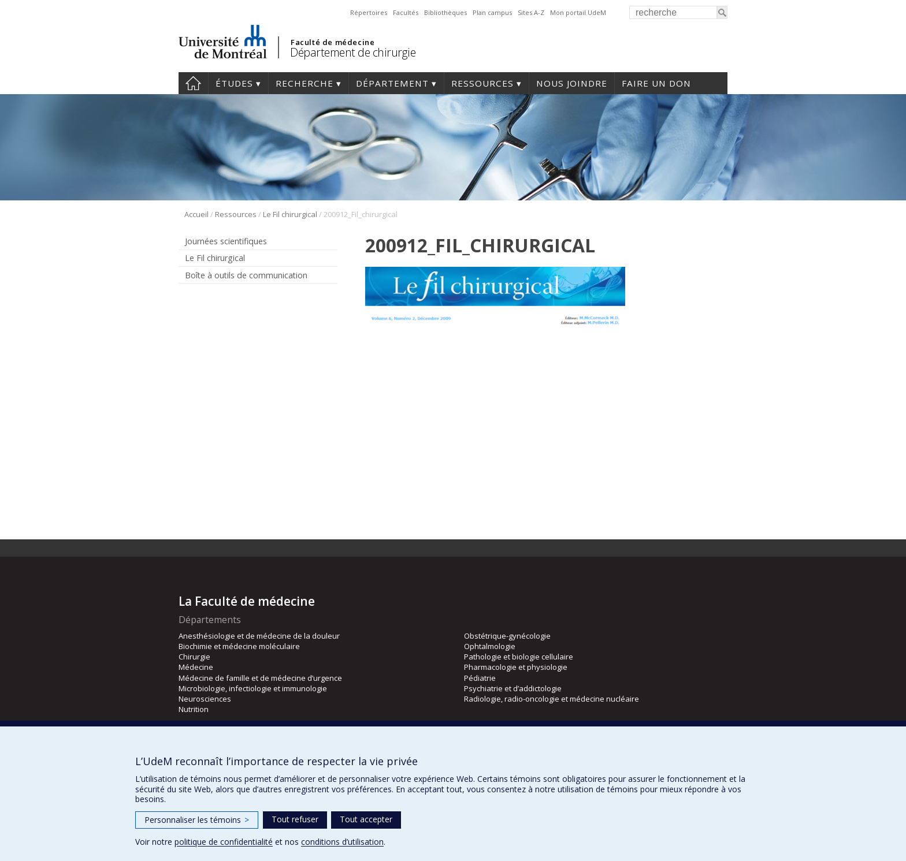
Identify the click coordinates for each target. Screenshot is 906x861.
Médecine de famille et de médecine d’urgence (260, 678)
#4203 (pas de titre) (193, 83)
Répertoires (368, 12)
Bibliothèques (445, 12)
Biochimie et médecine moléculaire (239, 646)
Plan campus (492, 12)
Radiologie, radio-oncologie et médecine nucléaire (551, 699)
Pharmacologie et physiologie (515, 667)
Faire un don (656, 83)
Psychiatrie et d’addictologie (513, 688)
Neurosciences (205, 699)
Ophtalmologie (489, 646)
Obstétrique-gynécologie (507, 636)
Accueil (196, 214)
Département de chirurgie (352, 52)
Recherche (304, 83)
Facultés (405, 12)
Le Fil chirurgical (290, 214)
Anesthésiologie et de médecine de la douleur (259, 636)
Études (234, 83)
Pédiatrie (480, 678)
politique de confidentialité (223, 841)
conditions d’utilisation (342, 841)
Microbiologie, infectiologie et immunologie (253, 688)
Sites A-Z (531, 12)
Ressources (482, 83)
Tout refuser (295, 819)
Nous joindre (571, 83)
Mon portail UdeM (578, 12)
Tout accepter (366, 819)
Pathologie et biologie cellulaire (518, 656)
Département (392, 83)
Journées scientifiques (226, 241)
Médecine (196, 667)
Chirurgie (194, 656)
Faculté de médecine (332, 42)
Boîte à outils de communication (246, 275)
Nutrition (194, 709)
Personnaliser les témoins (196, 819)
